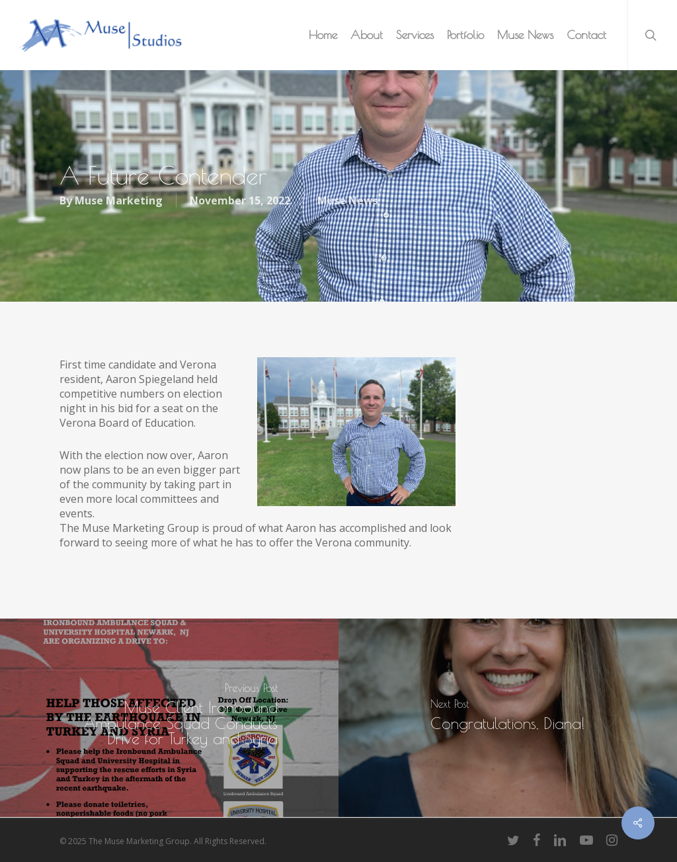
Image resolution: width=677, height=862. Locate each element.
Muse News (347, 201)
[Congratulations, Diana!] (507, 718)
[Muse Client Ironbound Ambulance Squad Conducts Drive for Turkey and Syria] (169, 718)
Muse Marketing (119, 201)
